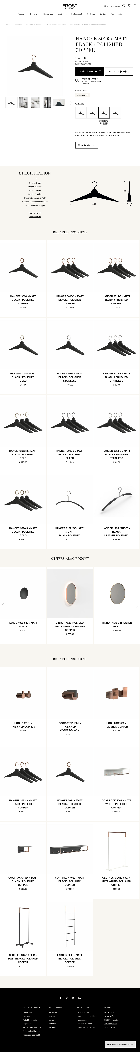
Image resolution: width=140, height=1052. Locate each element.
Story (52, 1016)
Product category (34, 24)
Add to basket (90, 71)
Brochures (91, 14)
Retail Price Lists (30, 1020)
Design (53, 1024)
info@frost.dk (109, 1027)
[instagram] (67, 998)
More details (84, 145)
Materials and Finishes (87, 1016)
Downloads (27, 1012)
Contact (103, 14)
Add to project (120, 71)
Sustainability (83, 1012)
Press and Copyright (31, 1035)
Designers (34, 14)
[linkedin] (79, 998)
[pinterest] (73, 998)
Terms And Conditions (32, 1027)
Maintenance (83, 1020)
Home (7, 24)
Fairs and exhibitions (31, 1031)
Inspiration (62, 14)
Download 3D (82, 95)
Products (21, 14)
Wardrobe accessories (56, 24)
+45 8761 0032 (110, 1024)
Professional (76, 14)
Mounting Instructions (87, 1027)
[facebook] (61, 998)
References (48, 14)
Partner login (116, 14)
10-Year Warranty (85, 1024)
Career (53, 1027)
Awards (53, 1020)
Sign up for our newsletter (120, 1045)
